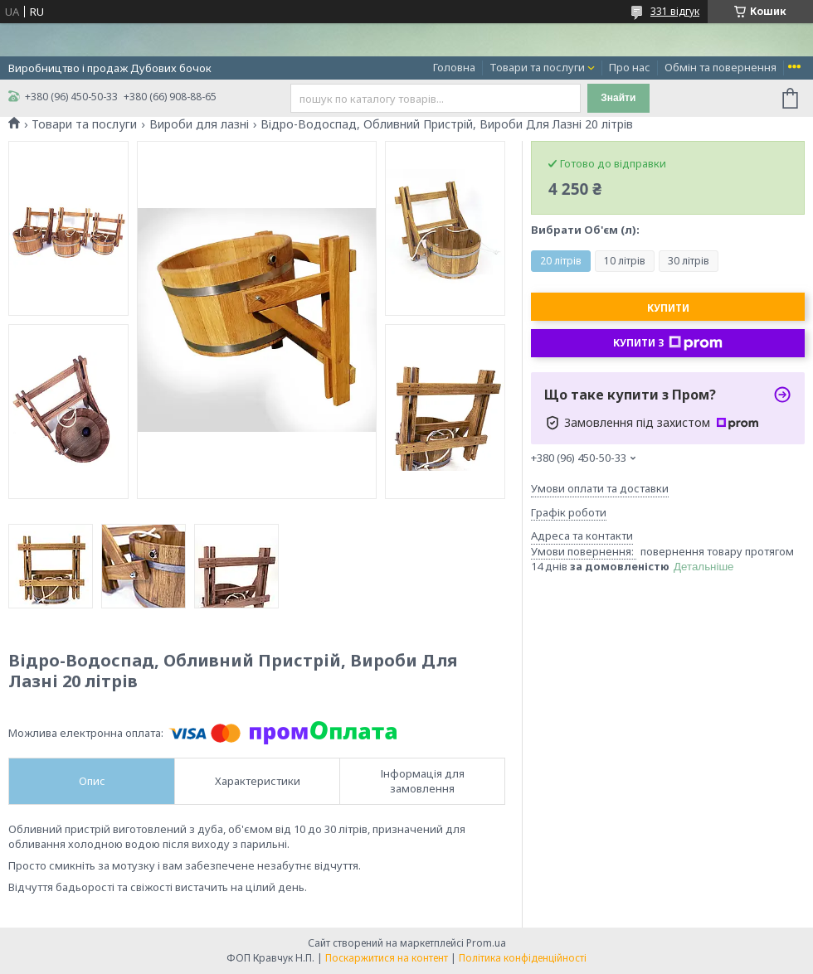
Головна (454, 67)
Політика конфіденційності (523, 958)
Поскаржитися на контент (386, 958)
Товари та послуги (537, 67)
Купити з (668, 343)
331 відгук (674, 11)
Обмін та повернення (720, 67)
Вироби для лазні (199, 124)
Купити (668, 308)
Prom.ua (486, 943)
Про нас (629, 67)
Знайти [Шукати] (618, 98)
